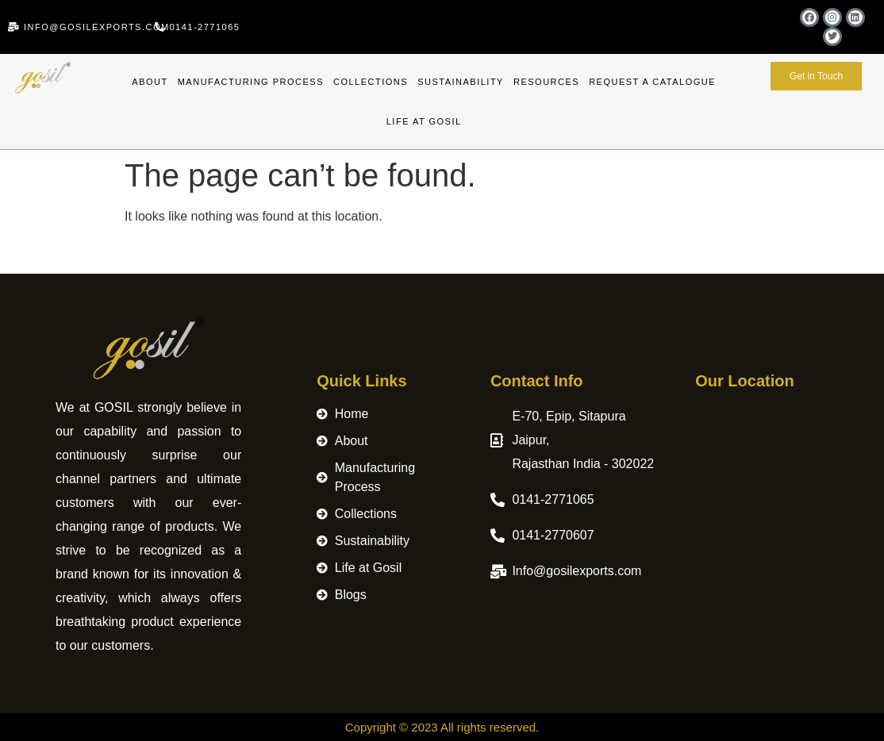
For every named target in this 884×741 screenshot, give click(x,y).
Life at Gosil (424, 121)
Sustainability (460, 81)
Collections (370, 81)
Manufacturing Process (251, 81)
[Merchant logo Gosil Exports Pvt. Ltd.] (761, 496)
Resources (546, 81)
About (149, 81)
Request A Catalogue (652, 81)
